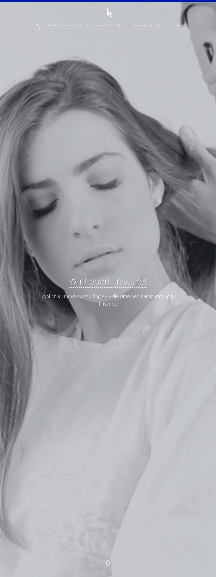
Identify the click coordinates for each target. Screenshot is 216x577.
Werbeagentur (143, 25)
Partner (161, 25)
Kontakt (175, 25)
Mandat (52, 25)
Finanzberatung (71, 25)
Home (40, 25)
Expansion (123, 25)
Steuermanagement (99, 25)
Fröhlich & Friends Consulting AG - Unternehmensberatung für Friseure (108, 12)
